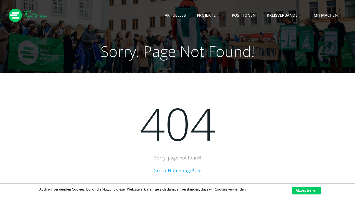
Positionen (244, 15)
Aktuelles (175, 15)
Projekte (209, 15)
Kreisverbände (285, 15)
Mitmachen (328, 15)
